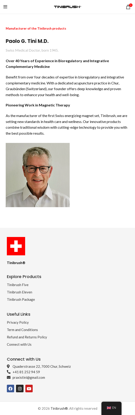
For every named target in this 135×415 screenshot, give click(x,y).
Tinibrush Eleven (19, 292)
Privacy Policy (18, 322)
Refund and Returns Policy (27, 337)
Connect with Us (19, 344)
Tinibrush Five (18, 285)
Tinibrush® (59, 408)
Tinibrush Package (21, 299)
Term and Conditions (22, 330)
